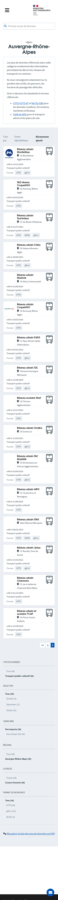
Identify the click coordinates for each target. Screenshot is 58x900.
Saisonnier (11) (13, 704)
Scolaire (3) (11, 698)
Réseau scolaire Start (29, 398)
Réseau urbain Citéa (28, 245)
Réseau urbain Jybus (29, 548)
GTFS (16, 103)
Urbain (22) (11, 710)
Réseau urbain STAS (28, 519)
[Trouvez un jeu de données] (29, 26)
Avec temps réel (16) (15, 734)
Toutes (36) (11, 777)
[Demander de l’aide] (50, 892)
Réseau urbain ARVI (28, 489)
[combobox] (29, 26)
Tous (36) (10, 671)
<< (42, 645)
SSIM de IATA (19, 114)
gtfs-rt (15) (11, 811)
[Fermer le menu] (17, 10)
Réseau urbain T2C (27, 368)
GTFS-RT (24, 103)
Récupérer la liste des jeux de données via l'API (31, 833)
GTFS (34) (10, 805)
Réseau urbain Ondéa (29, 428)
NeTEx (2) (10, 817)
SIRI (41, 103)
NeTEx (35, 103)
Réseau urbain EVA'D (28, 338)
